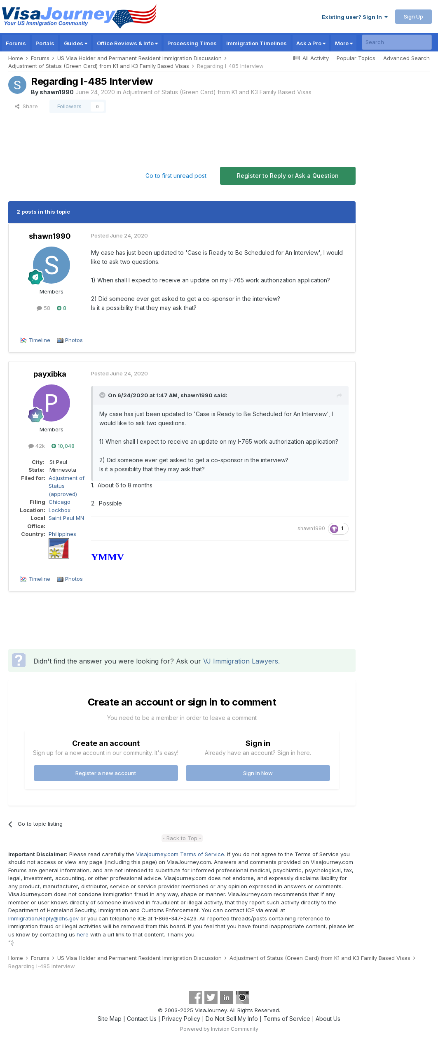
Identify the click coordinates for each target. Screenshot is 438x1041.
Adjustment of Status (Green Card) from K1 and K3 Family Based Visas (217, 91)
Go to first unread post (175, 175)
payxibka (49, 374)
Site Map (110, 1018)
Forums (16, 43)
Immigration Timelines (256, 43)
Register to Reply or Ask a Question (288, 175)
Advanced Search (406, 58)
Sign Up (413, 16)
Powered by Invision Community (219, 1029)
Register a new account (105, 773)
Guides (75, 43)
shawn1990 (57, 91)
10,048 (63, 445)
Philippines (62, 534)
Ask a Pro (311, 43)
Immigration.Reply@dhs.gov (43, 918)
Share (26, 106)
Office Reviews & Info (127, 43)
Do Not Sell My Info (232, 1018)
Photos (74, 340)
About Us (328, 1018)
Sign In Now (258, 773)
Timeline (39, 340)
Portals (44, 43)
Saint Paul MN (66, 518)
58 (43, 308)
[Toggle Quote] (103, 395)
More (344, 43)
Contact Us (142, 1018)
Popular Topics (356, 58)
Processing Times (192, 43)
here (83, 934)
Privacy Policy (181, 1018)
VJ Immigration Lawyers (240, 661)
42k (36, 445)
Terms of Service (286, 1018)
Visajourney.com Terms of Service (180, 854)
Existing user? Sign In (355, 17)
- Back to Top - (181, 838)
